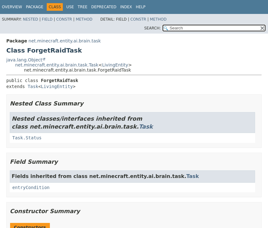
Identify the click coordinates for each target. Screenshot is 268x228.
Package (34, 7)
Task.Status (27, 137)
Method (84, 19)
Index (126, 7)
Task (32, 86)
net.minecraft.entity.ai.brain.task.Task (56, 64)
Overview (12, 7)
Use (70, 7)
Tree (82, 7)
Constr (64, 19)
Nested (30, 19)
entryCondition (31, 187)
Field (47, 19)
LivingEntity (115, 64)
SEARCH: (152, 28)
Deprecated (103, 7)
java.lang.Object (24, 59)
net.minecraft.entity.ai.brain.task (64, 40)
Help (141, 7)
